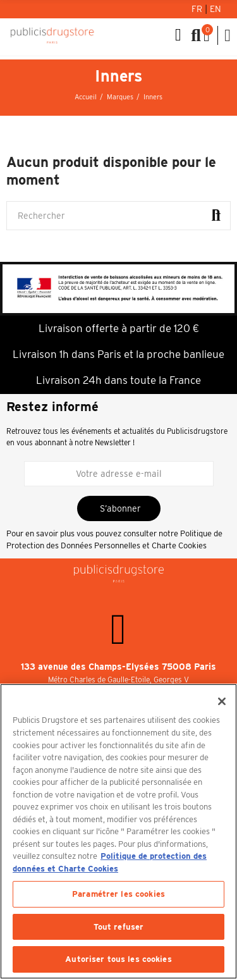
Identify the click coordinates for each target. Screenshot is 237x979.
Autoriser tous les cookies (118, 959)
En (215, 9)
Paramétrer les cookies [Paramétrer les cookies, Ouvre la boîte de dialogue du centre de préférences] (118, 894)
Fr (198, 9)
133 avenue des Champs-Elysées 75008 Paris (118, 667)
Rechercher (216, 215)
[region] (118, 831)
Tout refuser (119, 927)
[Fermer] (222, 701)
